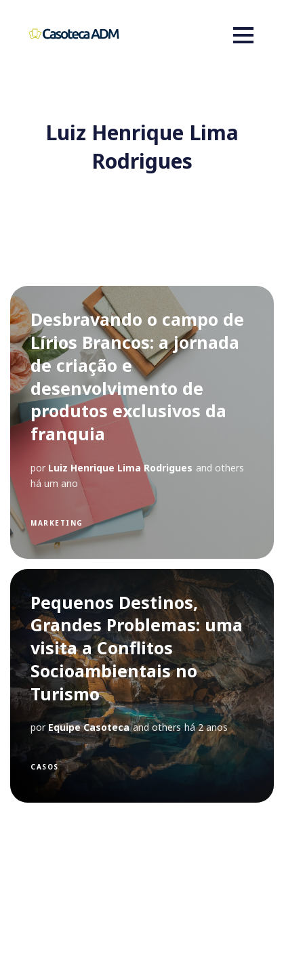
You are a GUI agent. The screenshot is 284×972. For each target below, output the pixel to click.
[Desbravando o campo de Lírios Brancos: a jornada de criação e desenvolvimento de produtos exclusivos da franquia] (142, 422)
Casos (45, 767)
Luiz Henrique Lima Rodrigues (120, 467)
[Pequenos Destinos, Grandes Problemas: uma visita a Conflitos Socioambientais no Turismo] (142, 686)
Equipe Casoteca (88, 727)
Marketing (57, 523)
